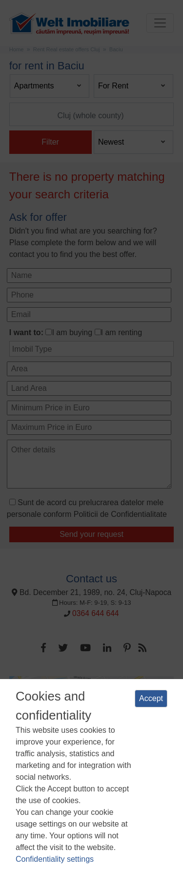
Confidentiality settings (55, 859)
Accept (151, 698)
